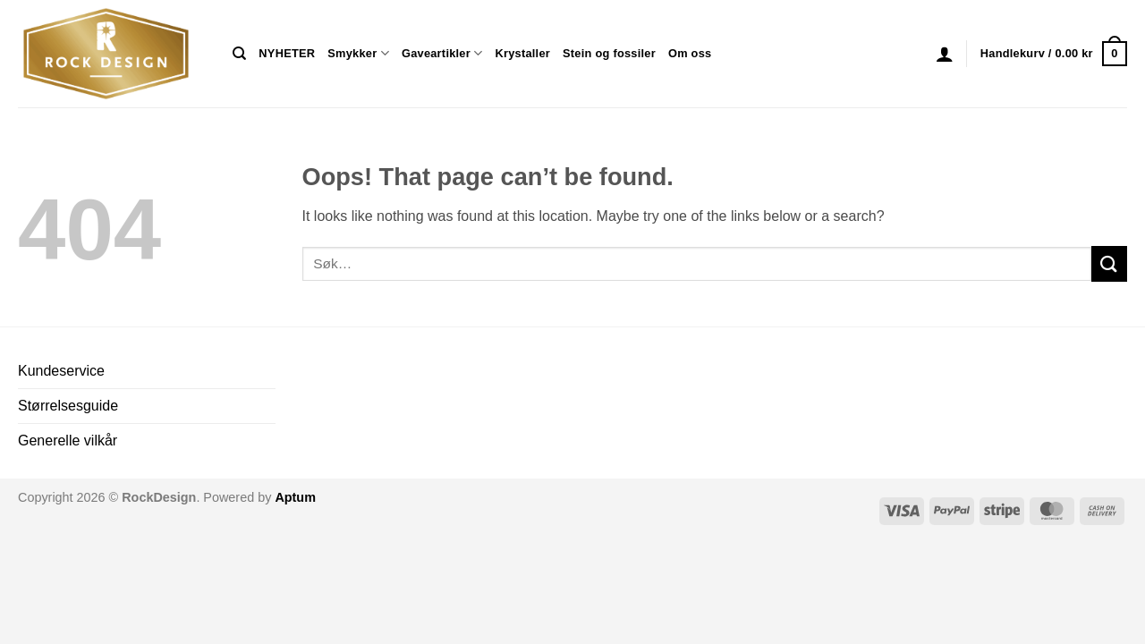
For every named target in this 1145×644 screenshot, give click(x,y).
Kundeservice (61, 370)
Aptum (295, 497)
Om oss (689, 53)
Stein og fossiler (609, 53)
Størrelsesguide (68, 405)
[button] (945, 53)
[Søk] (239, 54)
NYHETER (287, 53)
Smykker (358, 53)
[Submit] (1109, 263)
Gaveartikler (442, 53)
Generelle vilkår (67, 440)
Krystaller (522, 53)
